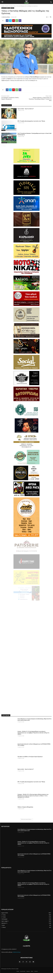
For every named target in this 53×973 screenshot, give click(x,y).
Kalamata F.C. (4, 118)
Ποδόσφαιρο (4, 142)
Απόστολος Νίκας (6, 17)
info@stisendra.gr (16, 952)
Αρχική (2, 6)
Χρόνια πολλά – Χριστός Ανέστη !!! (26, 108)
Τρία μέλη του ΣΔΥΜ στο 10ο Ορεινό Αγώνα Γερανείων (30, 756)
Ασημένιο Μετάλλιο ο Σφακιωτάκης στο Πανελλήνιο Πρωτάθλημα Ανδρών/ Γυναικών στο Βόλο (40, 99)
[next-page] (4, 145)
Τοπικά (6, 6)
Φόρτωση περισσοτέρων (26, 819)
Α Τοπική (11, 6)
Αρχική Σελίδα (4, 8)
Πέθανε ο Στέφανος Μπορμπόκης (25, 807)
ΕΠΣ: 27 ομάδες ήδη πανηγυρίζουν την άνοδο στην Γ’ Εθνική (31, 121)
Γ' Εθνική (3, 130)
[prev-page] (2, 145)
